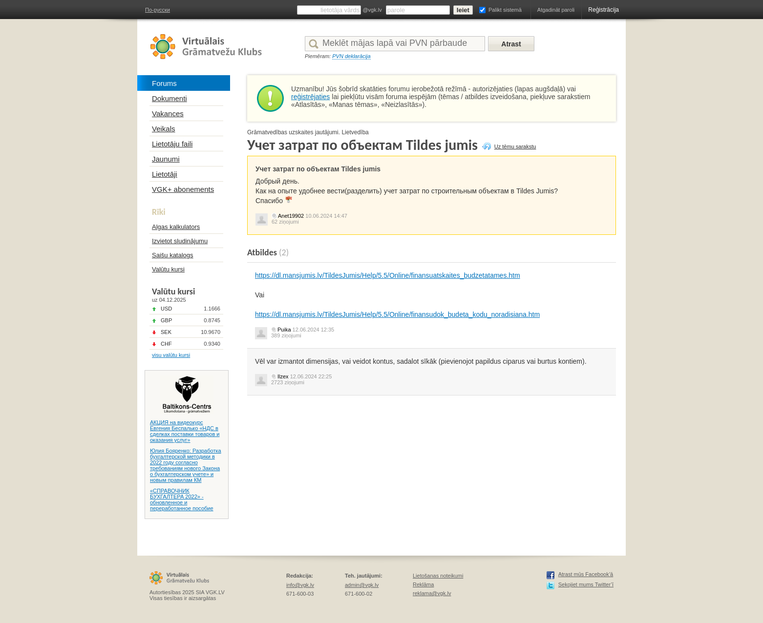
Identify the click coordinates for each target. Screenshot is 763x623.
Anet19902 (291, 216)
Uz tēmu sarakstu (515, 146)
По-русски (157, 10)
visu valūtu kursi (171, 355)
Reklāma (423, 584)
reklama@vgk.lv (432, 593)
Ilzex (283, 376)
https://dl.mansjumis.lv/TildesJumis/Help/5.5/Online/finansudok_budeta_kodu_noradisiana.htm (397, 314)
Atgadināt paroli (555, 10)
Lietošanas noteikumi (438, 576)
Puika (284, 329)
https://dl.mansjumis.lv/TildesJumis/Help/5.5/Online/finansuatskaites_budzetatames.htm (387, 275)
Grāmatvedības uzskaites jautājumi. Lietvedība (308, 132)
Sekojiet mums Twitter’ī (586, 584)
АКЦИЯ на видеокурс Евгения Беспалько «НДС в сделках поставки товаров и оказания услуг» (184, 431)
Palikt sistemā (505, 10)
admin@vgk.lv (362, 585)
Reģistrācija (603, 9)
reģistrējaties (310, 97)
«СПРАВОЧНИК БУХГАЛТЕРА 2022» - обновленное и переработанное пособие (181, 499)
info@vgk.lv (300, 585)
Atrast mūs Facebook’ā (586, 574)
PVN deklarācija (351, 56)
